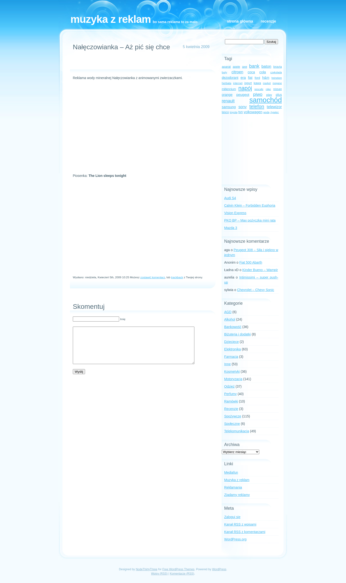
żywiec (274, 112)
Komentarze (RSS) (182, 573)
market (267, 83)
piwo (257, 94)
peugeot (242, 95)
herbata (226, 83)
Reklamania (233, 487)
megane (277, 83)
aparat (226, 66)
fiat (250, 78)
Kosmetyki (232, 371)
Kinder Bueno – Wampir (260, 270)
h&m (265, 78)
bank (254, 66)
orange (227, 95)
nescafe (258, 89)
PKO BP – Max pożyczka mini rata (250, 220)
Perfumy (230, 394)
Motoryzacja (233, 379)
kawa (257, 83)
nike (268, 89)
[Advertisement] (140, 62)
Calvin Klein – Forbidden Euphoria (249, 205)
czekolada (276, 72)
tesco (225, 112)
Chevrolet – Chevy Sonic (255, 290)
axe (244, 66)
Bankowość (232, 327)
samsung (229, 107)
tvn (240, 112)
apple (236, 66)
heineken (277, 77)
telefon (256, 106)
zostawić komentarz (152, 277)
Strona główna (240, 21)
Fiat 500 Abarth (250, 262)
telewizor (274, 107)
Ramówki (231, 401)
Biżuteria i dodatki (237, 334)
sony (242, 107)
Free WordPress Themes (178, 569)
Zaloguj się (232, 517)
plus (279, 95)
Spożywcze (232, 416)
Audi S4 (230, 198)
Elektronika (232, 349)
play (269, 95)
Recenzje (268, 21)
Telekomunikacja (236, 431)
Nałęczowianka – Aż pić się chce (121, 47)
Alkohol (229, 319)
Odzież (229, 386)
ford (257, 78)
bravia (277, 66)
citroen (237, 72)
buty (224, 72)
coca (251, 72)
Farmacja (231, 357)
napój (245, 88)
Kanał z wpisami (240, 524)
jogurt (248, 83)
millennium (229, 89)
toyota (233, 112)
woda (266, 112)
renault (228, 101)
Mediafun (231, 472)
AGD (227, 312)
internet (237, 83)
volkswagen (253, 112)
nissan (277, 89)
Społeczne (232, 424)
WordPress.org (235, 539)
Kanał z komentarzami (244, 532)
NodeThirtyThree (146, 569)
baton (266, 66)
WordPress (219, 569)
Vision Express (235, 213)
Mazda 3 (230, 228)
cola (262, 72)
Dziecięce (231, 342)
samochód (265, 100)
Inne (227, 364)
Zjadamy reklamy (237, 495)
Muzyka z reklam (110, 19)
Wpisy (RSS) (159, 573)
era (243, 77)
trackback (177, 277)
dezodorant (230, 78)
